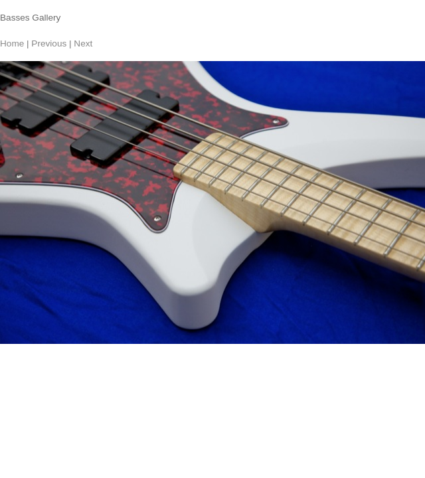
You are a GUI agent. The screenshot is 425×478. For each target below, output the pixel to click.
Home (12, 43)
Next (83, 43)
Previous (48, 43)
